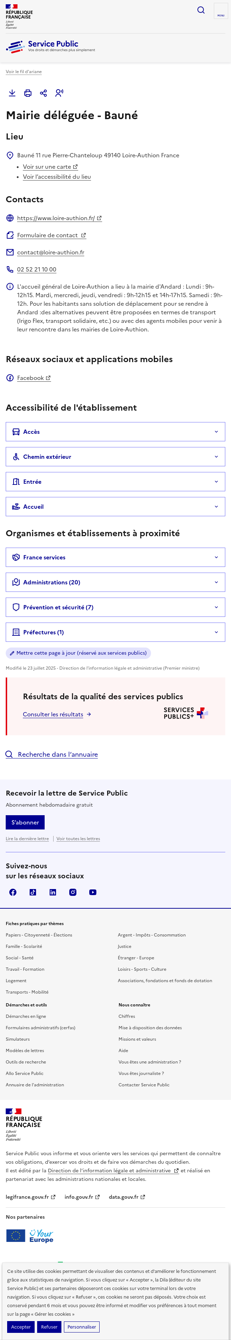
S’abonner (25, 822)
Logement (16, 981)
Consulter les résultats (53, 714)
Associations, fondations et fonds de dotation (165, 981)
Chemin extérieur (41, 456)
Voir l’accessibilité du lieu (57, 176)
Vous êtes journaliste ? (141, 1073)
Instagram (73, 892)
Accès (26, 431)
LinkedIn (53, 892)
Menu (221, 15)
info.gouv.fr (82, 1197)
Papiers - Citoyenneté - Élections (39, 935)
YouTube (93, 892)
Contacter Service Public (144, 1085)
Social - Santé (20, 958)
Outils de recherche (26, 1062)
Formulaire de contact (51, 235)
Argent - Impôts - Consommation (152, 935)
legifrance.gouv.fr (31, 1197)
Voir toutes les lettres (78, 839)
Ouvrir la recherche (201, 10)
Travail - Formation (25, 969)
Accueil (28, 506)
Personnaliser (81, 1327)
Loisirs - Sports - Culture (142, 969)
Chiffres (127, 1016)
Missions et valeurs (137, 1039)
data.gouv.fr (127, 1197)
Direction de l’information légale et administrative (113, 1170)
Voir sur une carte (50, 166)
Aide (123, 1050)
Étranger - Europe (136, 958)
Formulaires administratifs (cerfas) (40, 1028)
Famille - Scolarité (24, 946)
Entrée (26, 481)
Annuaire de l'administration (35, 1085)
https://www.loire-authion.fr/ (59, 218)
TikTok (33, 892)
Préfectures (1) (38, 632)
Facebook (34, 378)
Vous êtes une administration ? (150, 1062)
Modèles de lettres (25, 1050)
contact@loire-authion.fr (50, 252)
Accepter (21, 1327)
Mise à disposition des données (150, 1028)
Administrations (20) (46, 582)
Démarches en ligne (26, 1016)
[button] (59, 93)
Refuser (49, 1327)
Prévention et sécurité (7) (53, 607)
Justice (124, 946)
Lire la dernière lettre (27, 839)
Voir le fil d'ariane (24, 71)
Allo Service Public (25, 1073)
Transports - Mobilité (27, 992)
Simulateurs (18, 1039)
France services (38, 557)
